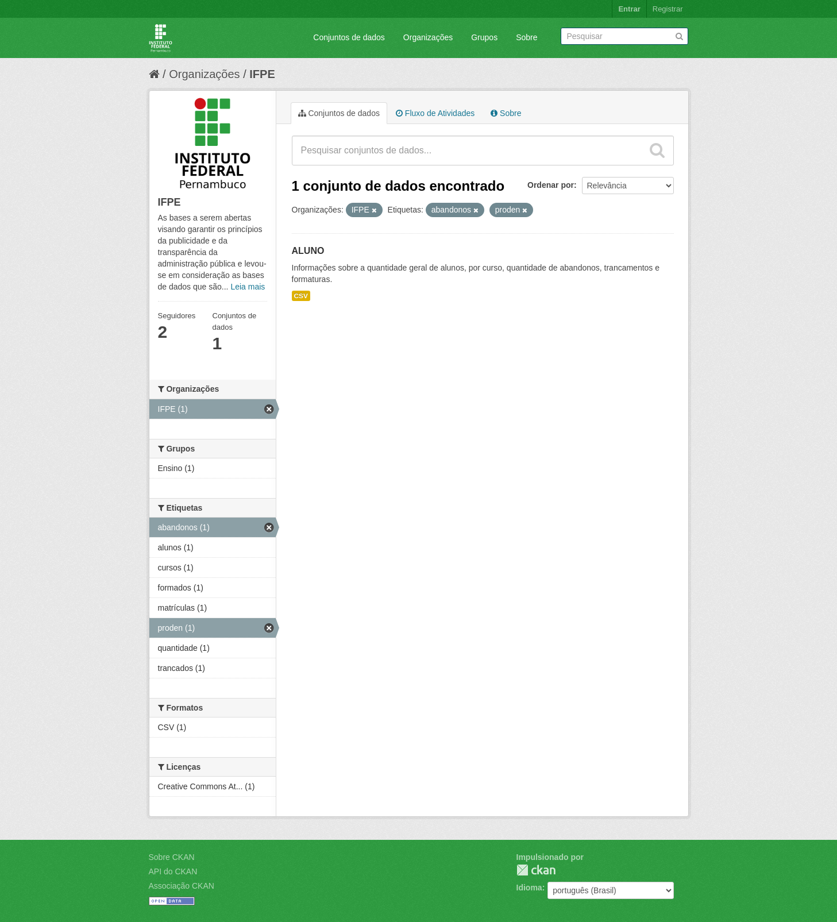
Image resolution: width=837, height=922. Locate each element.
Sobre (526, 37)
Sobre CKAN (172, 857)
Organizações (428, 37)
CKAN (536, 870)
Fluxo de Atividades (435, 113)
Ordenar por (550, 185)
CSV (301, 296)
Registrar (668, 9)
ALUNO (308, 251)
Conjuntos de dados (349, 37)
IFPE (262, 74)
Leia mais (247, 286)
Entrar (629, 9)
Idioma (529, 887)
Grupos (484, 37)
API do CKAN (173, 871)
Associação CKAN (181, 885)
